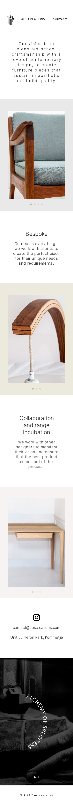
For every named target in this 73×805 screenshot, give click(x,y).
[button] (31, 204)
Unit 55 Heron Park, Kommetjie (36, 637)
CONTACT (60, 19)
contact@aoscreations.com (36, 627)
